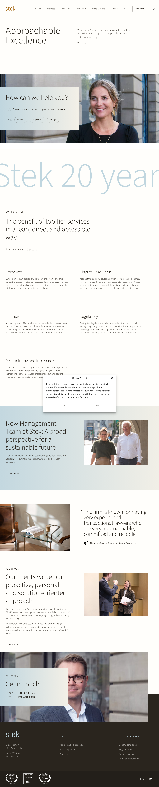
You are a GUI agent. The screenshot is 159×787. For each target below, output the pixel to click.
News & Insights (98, 8)
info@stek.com (12, 756)
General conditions (128, 744)
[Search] (9, 108)
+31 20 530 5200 (27, 693)
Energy (53, 119)
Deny (97, 405)
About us (66, 8)
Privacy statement (127, 754)
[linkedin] (150, 779)
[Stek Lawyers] (10, 9)
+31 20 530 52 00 (13, 753)
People (38, 8)
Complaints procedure (129, 758)
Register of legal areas (129, 749)
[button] (111, 378)
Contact (115, 8)
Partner (20, 119)
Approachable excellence (71, 744)
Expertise (37, 119)
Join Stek (139, 8)
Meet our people (67, 749)
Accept (62, 405)
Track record (81, 8)
